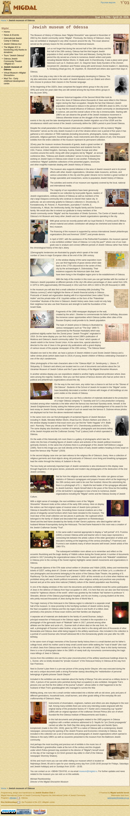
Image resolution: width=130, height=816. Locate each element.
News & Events (11, 35)
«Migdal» (13, 798)
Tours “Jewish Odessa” (14, 55)
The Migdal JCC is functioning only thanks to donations (15, 49)
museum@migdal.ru (88, 771)
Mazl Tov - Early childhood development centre (14, 81)
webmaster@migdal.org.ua (118, 798)
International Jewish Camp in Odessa (13, 39)
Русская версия (108, 2)
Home (3, 20)
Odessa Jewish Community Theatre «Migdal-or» (12, 61)
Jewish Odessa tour (12, 44)
